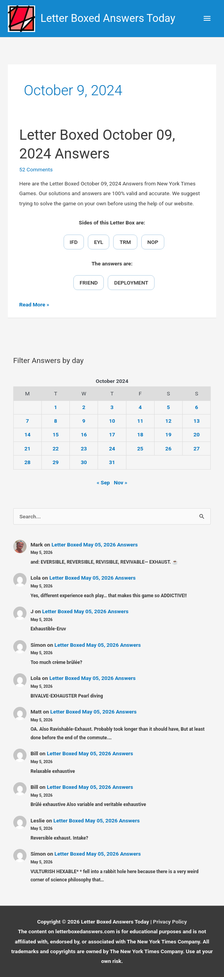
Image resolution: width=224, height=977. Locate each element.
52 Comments (36, 169)
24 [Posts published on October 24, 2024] (112, 448)
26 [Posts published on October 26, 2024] (168, 448)
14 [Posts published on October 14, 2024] (27, 434)
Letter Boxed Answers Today (108, 18)
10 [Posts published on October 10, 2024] (112, 421)
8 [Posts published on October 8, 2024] (55, 421)
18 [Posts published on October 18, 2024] (140, 434)
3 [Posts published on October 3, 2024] (112, 407)
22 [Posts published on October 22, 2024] (56, 448)
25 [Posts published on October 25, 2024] (140, 448)
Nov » (120, 482)
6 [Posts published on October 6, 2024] (196, 407)
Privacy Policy (170, 921)
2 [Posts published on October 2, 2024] (83, 407)
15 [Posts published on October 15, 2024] (56, 434)
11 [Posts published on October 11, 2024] (140, 421)
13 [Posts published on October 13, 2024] (197, 421)
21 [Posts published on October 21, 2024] (27, 448)
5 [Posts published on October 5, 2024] (168, 407)
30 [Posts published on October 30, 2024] (84, 462)
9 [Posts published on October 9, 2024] (83, 421)
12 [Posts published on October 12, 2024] (168, 421)
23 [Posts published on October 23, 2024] (84, 448)
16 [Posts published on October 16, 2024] (84, 434)
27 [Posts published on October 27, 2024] (197, 448)
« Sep (103, 482)
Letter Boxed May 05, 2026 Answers (95, 544)
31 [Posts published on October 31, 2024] (112, 462)
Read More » (34, 305)
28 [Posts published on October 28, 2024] (27, 462)
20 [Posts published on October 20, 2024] (197, 434)
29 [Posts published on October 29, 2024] (56, 462)
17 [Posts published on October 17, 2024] (112, 434)
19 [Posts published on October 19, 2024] (168, 434)
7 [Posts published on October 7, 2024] (27, 421)
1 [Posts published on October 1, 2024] (55, 407)
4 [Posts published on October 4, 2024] (140, 407)
